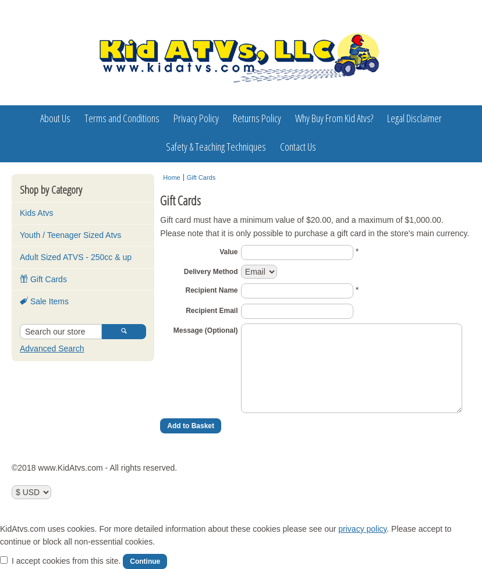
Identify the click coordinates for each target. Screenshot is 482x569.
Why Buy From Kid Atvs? (334, 118)
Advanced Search (52, 348)
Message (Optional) (205, 330)
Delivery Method (211, 272)
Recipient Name (211, 290)
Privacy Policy (196, 118)
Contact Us (298, 147)
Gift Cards (43, 279)
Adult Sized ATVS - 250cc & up (76, 257)
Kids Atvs (37, 213)
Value (228, 252)
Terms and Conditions (122, 118)
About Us (55, 118)
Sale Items (44, 301)
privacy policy (362, 529)
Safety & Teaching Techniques (216, 147)
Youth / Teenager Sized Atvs (70, 235)
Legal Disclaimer (414, 118)
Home (171, 177)
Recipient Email (212, 311)
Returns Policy (257, 118)
